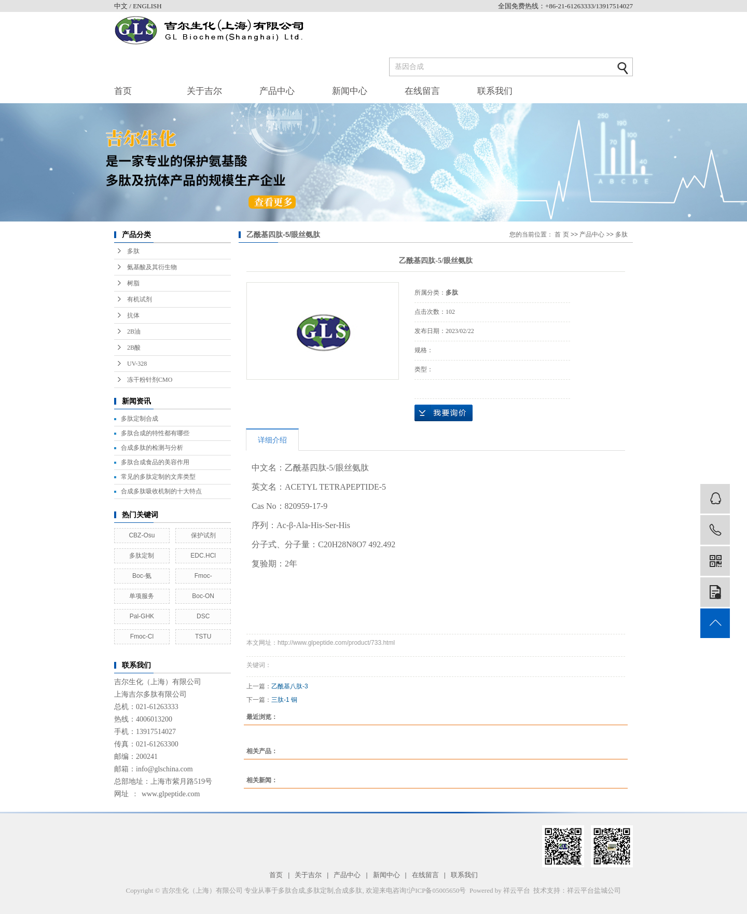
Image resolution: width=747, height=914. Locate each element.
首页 (123, 91)
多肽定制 (141, 555)
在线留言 (422, 91)
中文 (121, 6)
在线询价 (443, 413)
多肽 (133, 251)
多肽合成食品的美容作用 (155, 462)
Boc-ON (203, 596)
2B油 (134, 331)
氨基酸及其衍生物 (152, 267)
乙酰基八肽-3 (289, 686)
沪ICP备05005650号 (437, 890)
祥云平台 (516, 890)
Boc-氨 (141, 575)
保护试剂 (203, 535)
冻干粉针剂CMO (149, 379)
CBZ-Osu (142, 535)
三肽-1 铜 (284, 699)
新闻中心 (349, 91)
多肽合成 (291, 890)
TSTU (203, 636)
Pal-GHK (142, 616)
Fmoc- (203, 575)
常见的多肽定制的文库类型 (158, 476)
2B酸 (134, 347)
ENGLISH (147, 6)
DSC (203, 616)
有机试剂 (139, 299)
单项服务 (141, 596)
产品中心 (277, 91)
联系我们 (495, 91)
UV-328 (137, 363)
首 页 (562, 234)
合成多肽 (348, 890)
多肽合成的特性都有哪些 (155, 433)
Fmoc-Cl (142, 636)
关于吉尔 (204, 91)
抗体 (133, 315)
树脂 (133, 283)
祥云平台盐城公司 (594, 890)
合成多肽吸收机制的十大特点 (161, 491)
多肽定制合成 (139, 418)
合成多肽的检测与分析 (152, 447)
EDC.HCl (203, 555)
